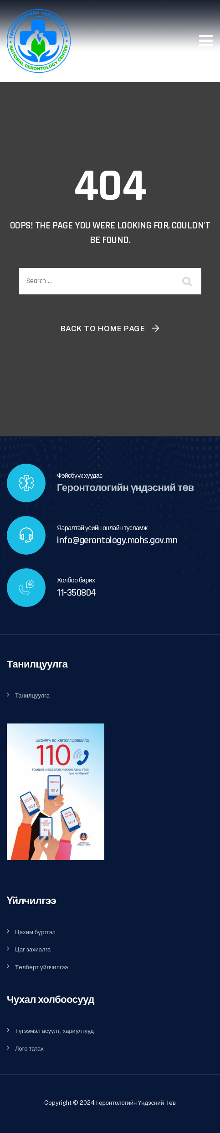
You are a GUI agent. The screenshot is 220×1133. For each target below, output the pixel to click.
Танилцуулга (32, 695)
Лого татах (29, 1048)
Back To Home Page (103, 328)
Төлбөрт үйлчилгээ (41, 967)
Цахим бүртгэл (35, 932)
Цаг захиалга (33, 949)
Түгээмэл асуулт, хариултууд (54, 1030)
